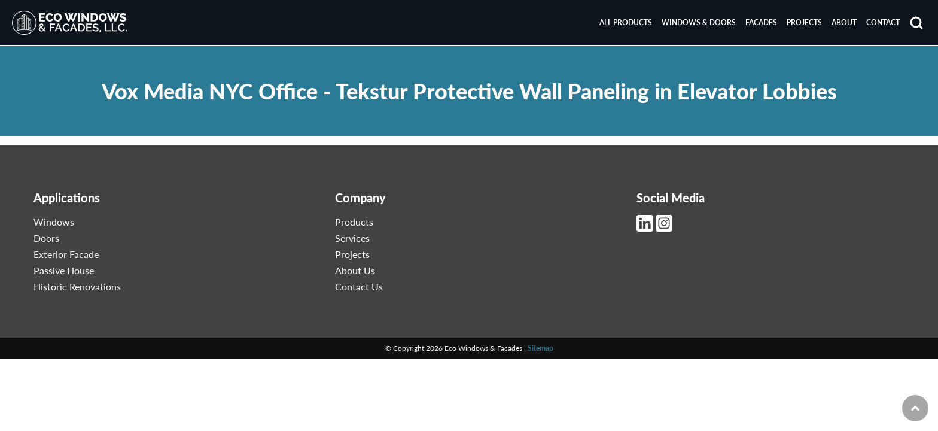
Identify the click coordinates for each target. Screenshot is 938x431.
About (844, 22)
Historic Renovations (77, 286)
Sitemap (540, 348)
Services (352, 238)
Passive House (64, 270)
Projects (804, 22)
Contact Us (359, 286)
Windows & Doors (699, 22)
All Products (625, 22)
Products (354, 221)
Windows (54, 221)
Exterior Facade (66, 254)
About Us (355, 270)
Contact (883, 22)
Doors (46, 238)
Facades (761, 22)
